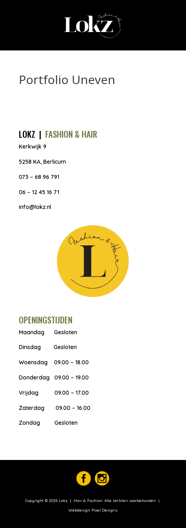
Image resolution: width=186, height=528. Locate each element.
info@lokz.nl (35, 207)
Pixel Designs (104, 510)
